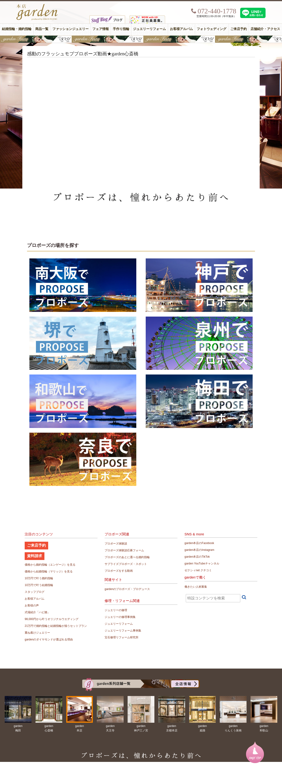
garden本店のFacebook (199, 543)
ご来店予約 (238, 29)
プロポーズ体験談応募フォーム (124, 550)
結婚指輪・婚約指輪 (16, 29)
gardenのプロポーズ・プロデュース (127, 589)
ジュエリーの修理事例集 (120, 617)
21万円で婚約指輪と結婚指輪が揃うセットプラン (56, 626)
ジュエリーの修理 (116, 610)
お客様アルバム (181, 29)
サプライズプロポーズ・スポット (126, 564)
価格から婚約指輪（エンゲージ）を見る (50, 564)
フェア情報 (100, 29)
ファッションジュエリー (70, 29)
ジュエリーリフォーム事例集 (123, 630)
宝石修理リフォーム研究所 (121, 637)
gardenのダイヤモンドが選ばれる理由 (49, 639)
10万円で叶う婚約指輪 (39, 578)
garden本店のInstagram (199, 550)
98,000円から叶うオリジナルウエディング (51, 619)
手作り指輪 (121, 29)
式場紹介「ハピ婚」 (37, 612)
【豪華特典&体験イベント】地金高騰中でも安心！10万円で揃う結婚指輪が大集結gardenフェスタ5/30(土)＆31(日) (141, 39)
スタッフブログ (34, 592)
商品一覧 (41, 29)
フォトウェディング (211, 29)
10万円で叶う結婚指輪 (39, 585)
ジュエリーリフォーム (149, 29)
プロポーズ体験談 (116, 543)
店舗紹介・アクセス (265, 29)
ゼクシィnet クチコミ (198, 570)
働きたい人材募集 (195, 586)
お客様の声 (32, 605)
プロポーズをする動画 (119, 570)
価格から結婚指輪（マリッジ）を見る (49, 571)
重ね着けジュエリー (37, 632)
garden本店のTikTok (197, 556)
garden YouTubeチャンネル (201, 563)
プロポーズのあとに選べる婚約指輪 (127, 557)
